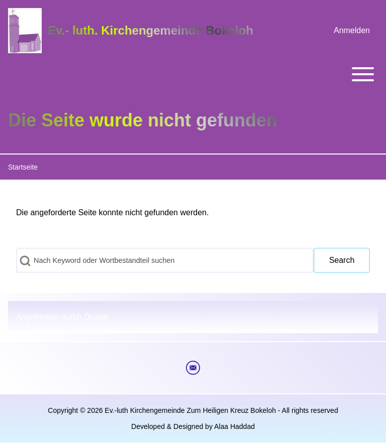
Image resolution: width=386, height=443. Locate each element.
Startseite (23, 167)
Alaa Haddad (234, 426)
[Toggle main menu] (193, 74)
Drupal (96, 317)
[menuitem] (352, 30)
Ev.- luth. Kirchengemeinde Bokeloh (150, 30)
